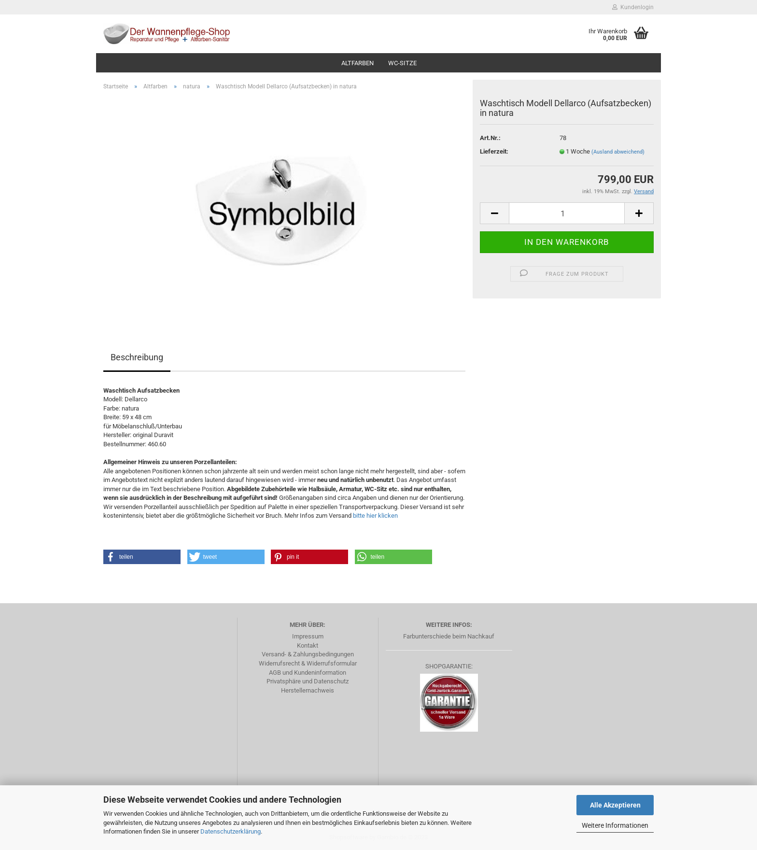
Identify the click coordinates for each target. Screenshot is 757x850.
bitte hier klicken (375, 515)
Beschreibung (137, 357)
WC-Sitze (402, 63)
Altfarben (357, 63)
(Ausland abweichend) (618, 152)
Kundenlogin (633, 7)
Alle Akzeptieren (615, 805)
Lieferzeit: (494, 151)
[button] (142, 557)
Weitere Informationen (615, 825)
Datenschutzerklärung (230, 831)
